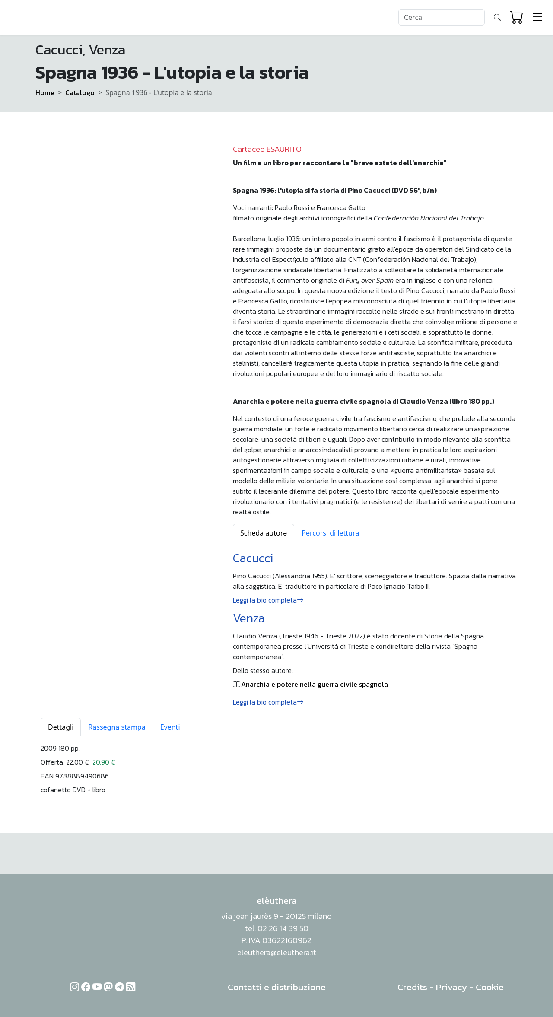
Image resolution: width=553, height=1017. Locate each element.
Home (44, 92)
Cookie (490, 987)
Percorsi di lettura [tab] (330, 533)
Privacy (451, 987)
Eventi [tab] (170, 727)
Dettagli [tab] (60, 727)
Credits (412, 987)
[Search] (441, 17)
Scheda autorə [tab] (263, 533)
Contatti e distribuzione (277, 987)
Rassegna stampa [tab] (116, 727)
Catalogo (80, 92)
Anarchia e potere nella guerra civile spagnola (314, 684)
